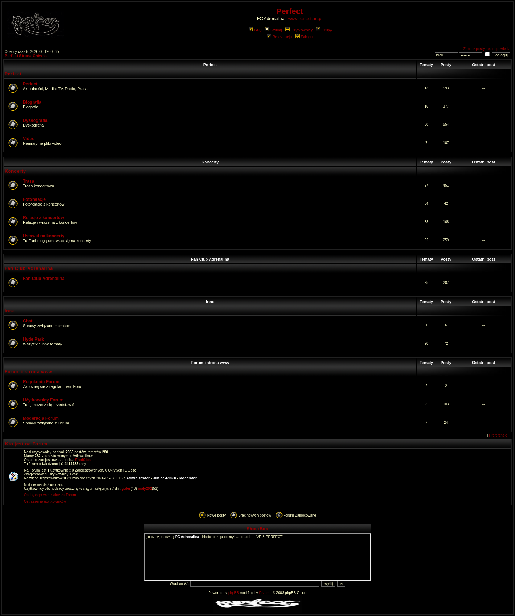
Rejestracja (279, 37)
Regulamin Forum (41, 381)
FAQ (255, 30)
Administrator (138, 478)
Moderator (188, 478)
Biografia (32, 102)
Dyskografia (35, 120)
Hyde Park (33, 339)
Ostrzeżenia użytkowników (45, 501)
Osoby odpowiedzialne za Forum (50, 495)
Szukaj (273, 30)
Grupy (324, 30)
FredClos (82, 460)
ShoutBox (257, 529)
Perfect (210, 65)
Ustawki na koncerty (43, 235)
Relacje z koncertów (43, 217)
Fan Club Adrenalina (210, 259)
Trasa (28, 181)
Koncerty (210, 162)
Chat (28, 321)
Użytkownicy (299, 30)
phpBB (233, 593)
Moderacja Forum (41, 418)
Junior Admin (164, 478)
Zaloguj (304, 37)
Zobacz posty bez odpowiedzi (487, 49)
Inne (210, 302)
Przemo (265, 593)
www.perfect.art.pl (305, 18)
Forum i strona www (210, 362)
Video (28, 138)
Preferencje (498, 435)
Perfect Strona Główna (26, 56)
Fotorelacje (34, 199)
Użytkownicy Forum (43, 400)
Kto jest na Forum (26, 444)
